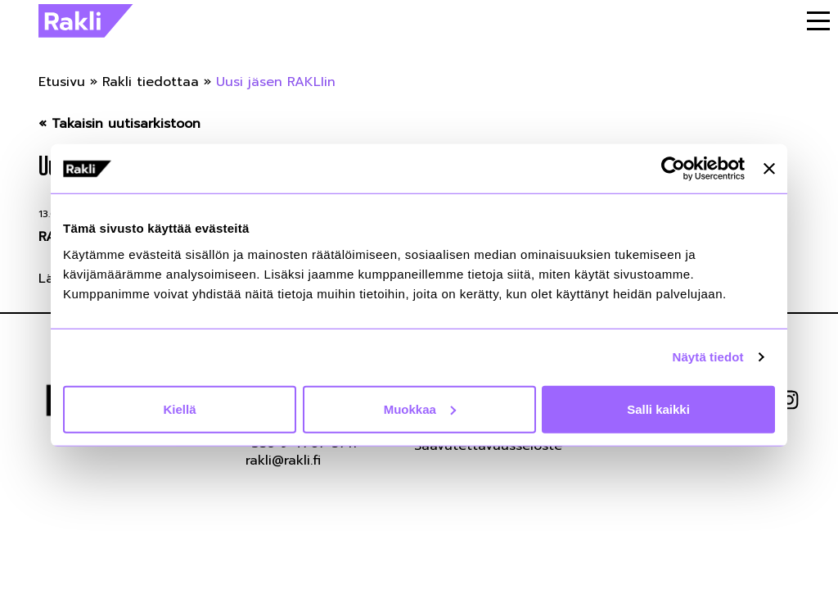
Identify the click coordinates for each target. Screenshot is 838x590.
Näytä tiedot (708, 357)
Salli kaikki (658, 408)
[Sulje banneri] (769, 169)
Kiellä (179, 408)
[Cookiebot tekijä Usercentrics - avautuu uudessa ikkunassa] (673, 169)
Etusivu (61, 82)
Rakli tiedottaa (150, 82)
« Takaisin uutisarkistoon (119, 124)
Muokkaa (420, 408)
